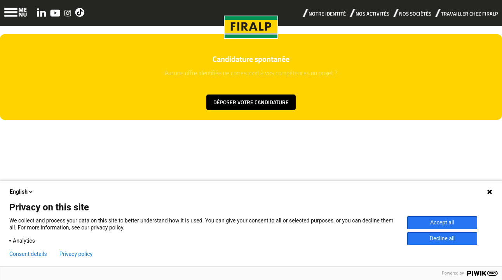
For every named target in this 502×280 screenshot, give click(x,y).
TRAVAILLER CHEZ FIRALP (469, 14)
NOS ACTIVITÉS (372, 14)
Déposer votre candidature (251, 102)
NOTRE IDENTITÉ (327, 14)
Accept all (442, 222)
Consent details (28, 254)
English (22, 192)
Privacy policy (75, 254)
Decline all (442, 238)
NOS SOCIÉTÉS (415, 14)
